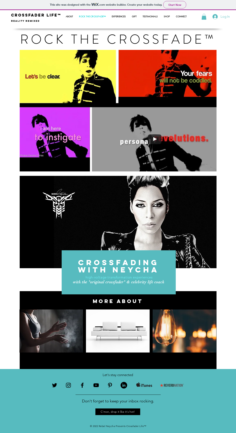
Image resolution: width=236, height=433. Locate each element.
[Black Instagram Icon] (68, 385)
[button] (203, 17)
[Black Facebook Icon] (82, 385)
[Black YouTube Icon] (96, 385)
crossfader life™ (36, 15)
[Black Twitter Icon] (54, 385)
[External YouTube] (154, 139)
